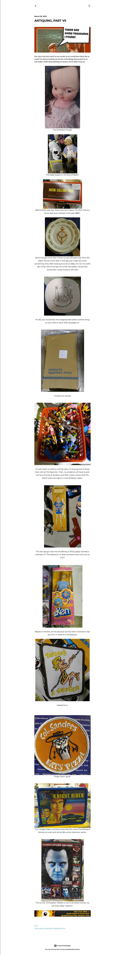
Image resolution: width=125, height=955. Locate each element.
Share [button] (36, 925)
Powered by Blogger (62, 946)
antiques (41, 928)
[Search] (89, 6)
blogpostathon (48, 928)
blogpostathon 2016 (59, 928)
